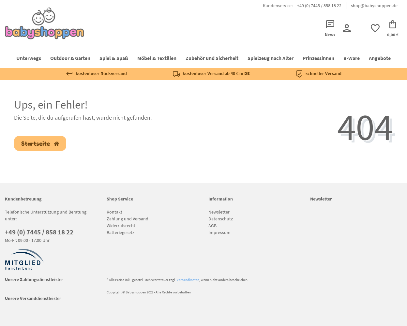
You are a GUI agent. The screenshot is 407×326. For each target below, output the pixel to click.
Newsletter (219, 212)
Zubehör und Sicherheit (212, 58)
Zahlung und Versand (127, 219)
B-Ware (351, 58)
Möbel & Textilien (156, 58)
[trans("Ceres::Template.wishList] (375, 28)
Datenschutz (220, 219)
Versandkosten (188, 279)
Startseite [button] (40, 143)
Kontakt (114, 212)
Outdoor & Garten (70, 58)
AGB (212, 226)
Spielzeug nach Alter (271, 58)
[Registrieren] (346, 28)
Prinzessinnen (318, 58)
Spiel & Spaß (113, 58)
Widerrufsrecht (121, 226)
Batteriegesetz (120, 232)
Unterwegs (28, 58)
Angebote (380, 58)
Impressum (219, 232)
